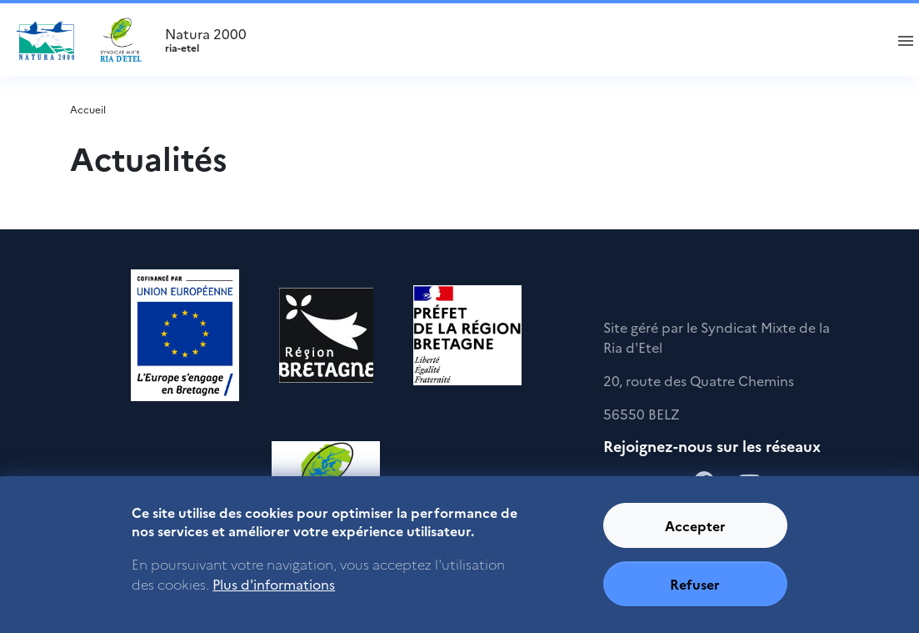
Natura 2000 (517, 40)
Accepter (695, 525)
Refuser (695, 584)
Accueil (88, 109)
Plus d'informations (273, 584)
